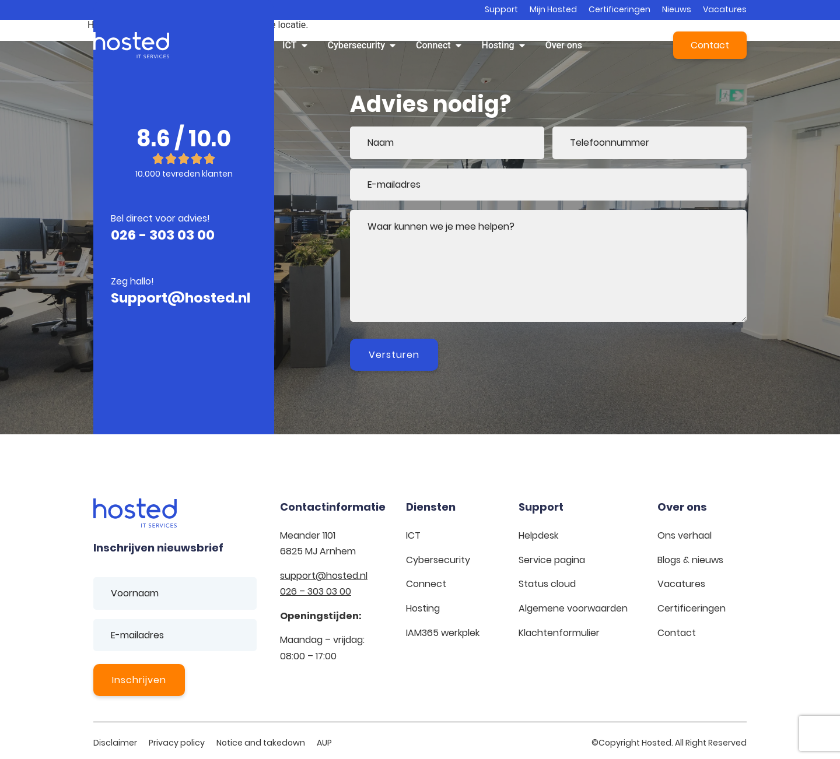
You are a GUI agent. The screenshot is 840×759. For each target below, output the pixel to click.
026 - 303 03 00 (163, 234)
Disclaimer (115, 743)
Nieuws (676, 9)
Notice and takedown (260, 743)
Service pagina (552, 560)
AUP (324, 743)
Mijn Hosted (553, 9)
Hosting (423, 608)
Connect (426, 584)
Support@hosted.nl (180, 297)
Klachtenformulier (559, 632)
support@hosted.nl (324, 575)
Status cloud (547, 584)
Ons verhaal (684, 535)
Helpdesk (538, 535)
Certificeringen (619, 9)
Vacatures (725, 9)
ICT (413, 535)
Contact (676, 632)
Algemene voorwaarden (573, 608)
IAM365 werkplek (443, 632)
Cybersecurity (438, 560)
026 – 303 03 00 (315, 591)
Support (501, 9)
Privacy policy (177, 743)
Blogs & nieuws (690, 560)
